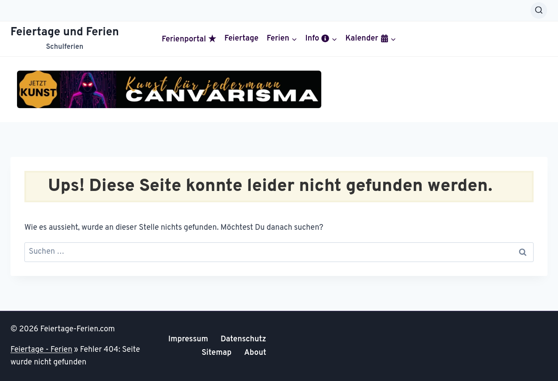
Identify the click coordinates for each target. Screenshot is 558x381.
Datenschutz (243, 339)
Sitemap (216, 353)
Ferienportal (189, 39)
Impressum (188, 339)
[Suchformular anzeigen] (539, 10)
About (255, 353)
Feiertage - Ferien (41, 350)
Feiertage (242, 38)
